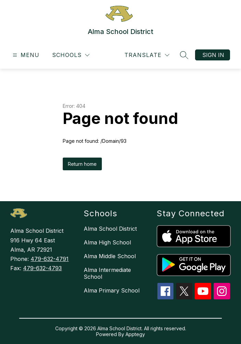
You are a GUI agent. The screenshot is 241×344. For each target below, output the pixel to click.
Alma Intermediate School (107, 273)
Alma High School (107, 242)
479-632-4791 (50, 258)
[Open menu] (25, 55)
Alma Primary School (112, 290)
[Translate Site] (147, 55)
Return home (82, 164)
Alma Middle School (110, 256)
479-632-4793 (42, 268)
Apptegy (135, 334)
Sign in (213, 54)
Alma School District (110, 228)
